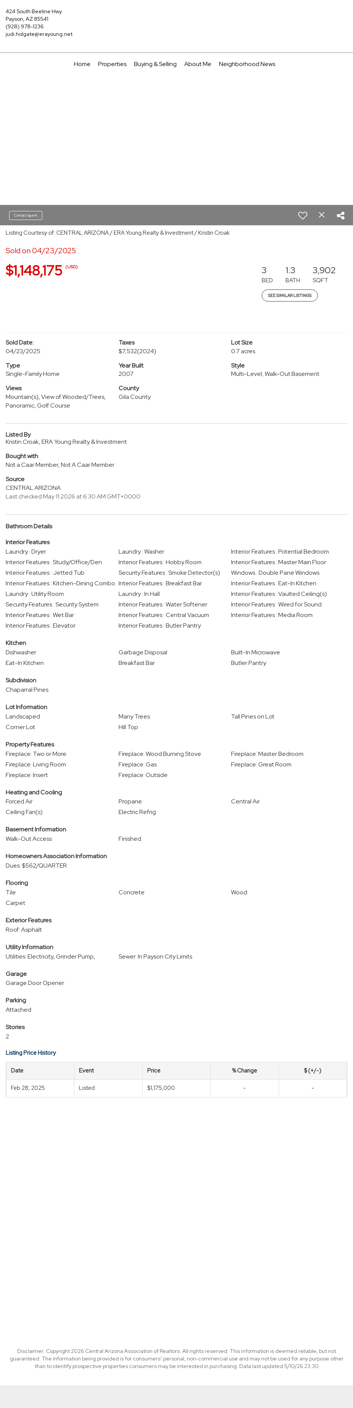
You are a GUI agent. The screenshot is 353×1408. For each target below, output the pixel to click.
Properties (112, 64)
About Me (197, 64)
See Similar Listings (289, 295)
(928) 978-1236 (25, 26)
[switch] (302, 215)
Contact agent (25, 215)
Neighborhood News (247, 64)
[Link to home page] (176, 17)
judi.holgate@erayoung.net (39, 34)
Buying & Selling (155, 64)
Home (82, 64)
